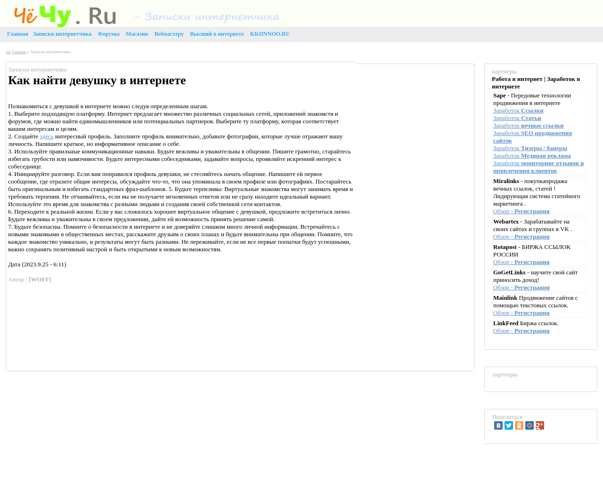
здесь (46, 136)
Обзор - (521, 211)
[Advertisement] (411, 134)
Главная (19, 51)
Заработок (518, 110)
